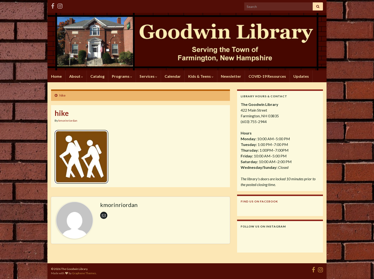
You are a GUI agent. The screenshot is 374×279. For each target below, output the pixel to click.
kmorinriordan (67, 120)
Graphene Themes (84, 273)
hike (62, 95)
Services (148, 76)
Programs (122, 76)
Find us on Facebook (259, 201)
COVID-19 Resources (267, 76)
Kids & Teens (200, 76)
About (76, 76)
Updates (301, 76)
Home (56, 76)
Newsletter (231, 76)
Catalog (97, 76)
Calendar (173, 76)
